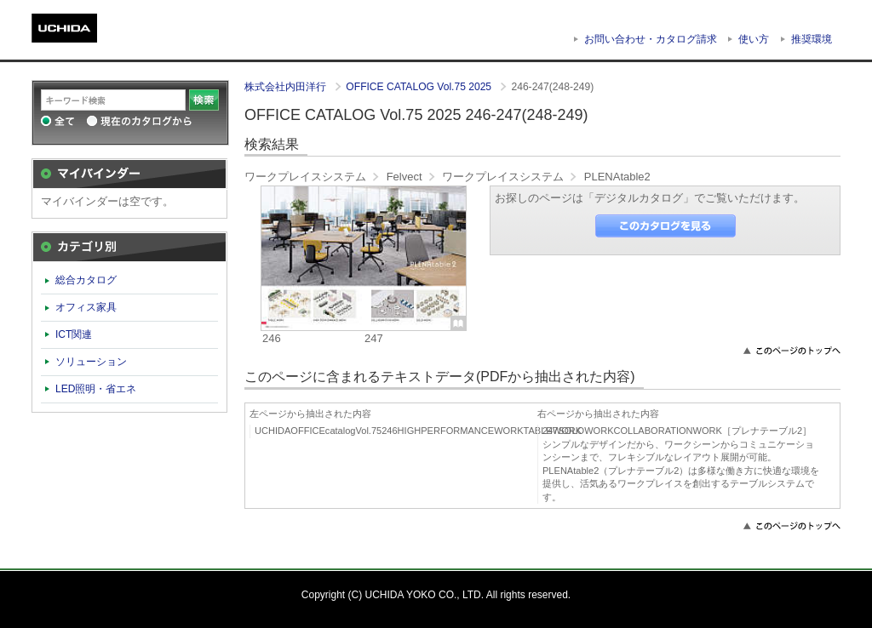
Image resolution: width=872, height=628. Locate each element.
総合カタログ (86, 280)
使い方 (753, 39)
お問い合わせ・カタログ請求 (650, 39)
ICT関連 (73, 334)
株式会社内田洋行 (286, 87)
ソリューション (91, 362)
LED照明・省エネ (96, 389)
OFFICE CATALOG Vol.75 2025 (420, 87)
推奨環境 (811, 39)
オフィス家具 (86, 307)
